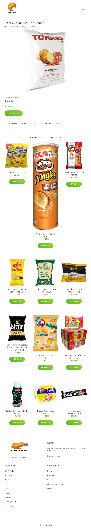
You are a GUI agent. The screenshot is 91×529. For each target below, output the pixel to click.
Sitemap (50, 488)
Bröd (7, 480)
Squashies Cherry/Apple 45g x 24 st (74, 356)
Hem (6, 26)
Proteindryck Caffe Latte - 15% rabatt (17, 412)
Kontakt (50, 475)
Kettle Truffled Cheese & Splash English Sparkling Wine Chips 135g (17, 347)
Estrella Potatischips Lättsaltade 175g (17, 290)
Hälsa (7, 493)
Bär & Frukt (9, 471)
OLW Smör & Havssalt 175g (45, 356)
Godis (17, 97)
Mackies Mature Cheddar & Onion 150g (45, 290)
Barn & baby (10, 475)
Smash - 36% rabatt (17, 172)
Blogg (49, 471)
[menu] (83, 9)
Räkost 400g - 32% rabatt (45, 412)
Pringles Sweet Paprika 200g (45, 235)
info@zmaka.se (53, 456)
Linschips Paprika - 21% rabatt (74, 173)
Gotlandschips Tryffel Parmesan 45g (74, 290)
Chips (23, 97)
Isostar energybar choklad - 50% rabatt (74, 412)
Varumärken (10, 506)
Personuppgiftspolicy (56, 484)
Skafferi (8, 497)
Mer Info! (13, 113)
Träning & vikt (10, 502)
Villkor (49, 480)
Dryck (7, 484)
